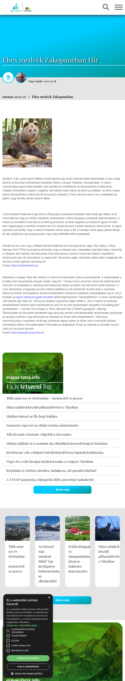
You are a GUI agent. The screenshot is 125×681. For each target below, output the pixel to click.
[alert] (28, 636)
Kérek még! (62, 489)
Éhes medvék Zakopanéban (52, 96)
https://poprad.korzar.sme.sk (27, 332)
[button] (28, 673)
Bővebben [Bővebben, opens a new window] (24, 622)
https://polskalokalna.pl (24, 265)
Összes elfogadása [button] (28, 658)
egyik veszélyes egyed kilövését (34, 297)
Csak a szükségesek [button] (28, 666)
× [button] (49, 597)
